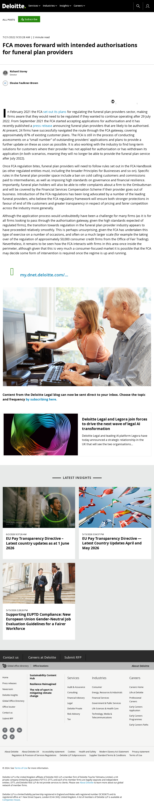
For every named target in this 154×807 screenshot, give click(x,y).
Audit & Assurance (76, 686)
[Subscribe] (29, 19)
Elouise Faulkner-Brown (24, 83)
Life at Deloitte (136, 691)
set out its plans (54, 112)
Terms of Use (77, 757)
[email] (112, 101)
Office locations (40, 665)
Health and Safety (98, 750)
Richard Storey (18, 71)
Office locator (8, 706)
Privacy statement (17, 754)
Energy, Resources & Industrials (107, 691)
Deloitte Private (74, 707)
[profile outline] (148, 6)
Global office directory (18, 665)
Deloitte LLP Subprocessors (92, 754)
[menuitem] (34, 5)
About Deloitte (140, 665)
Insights (65, 5)
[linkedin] (133, 101)
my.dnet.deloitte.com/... (44, 275)
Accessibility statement (63, 750)
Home (5, 677)
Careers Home (136, 686)
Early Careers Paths (138, 722)
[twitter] (122, 101)
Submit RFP (72, 657)
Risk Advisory (73, 712)
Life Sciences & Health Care (105, 707)
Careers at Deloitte (42, 657)
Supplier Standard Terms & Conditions (127, 754)
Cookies (82, 750)
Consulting (72, 691)
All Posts (9, 19)
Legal (70, 702)
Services (34, 5)
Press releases (9, 683)
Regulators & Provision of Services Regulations (52, 754)
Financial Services (100, 696)
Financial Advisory (76, 696)
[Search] (138, 6)
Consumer (97, 686)
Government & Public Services (106, 702)
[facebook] (143, 101)
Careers (79, 5)
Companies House (11, 802)
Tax (69, 717)
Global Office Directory (13, 700)
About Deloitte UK (39, 750)
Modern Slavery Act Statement (126, 750)
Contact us (10, 657)
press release (42, 126)
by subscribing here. (41, 399)
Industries (50, 5)
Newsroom (7, 688)
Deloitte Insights (10, 694)
